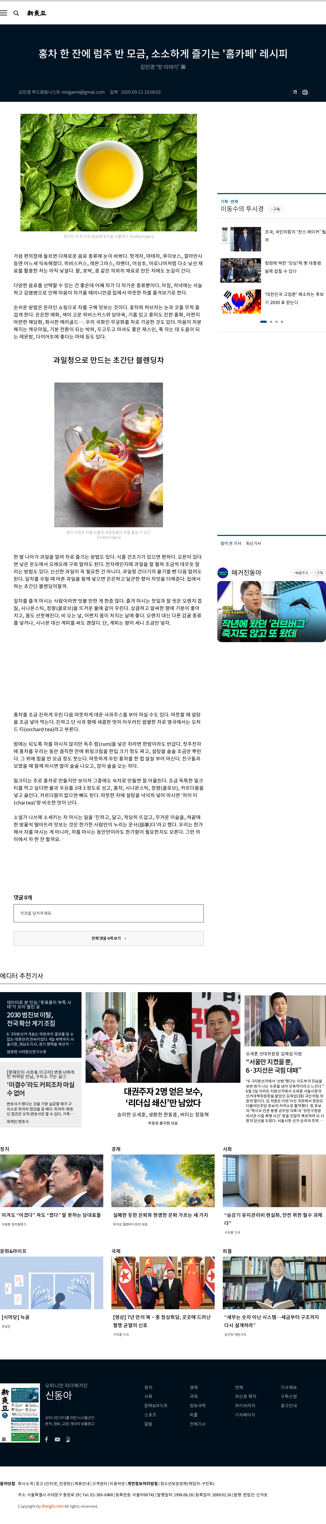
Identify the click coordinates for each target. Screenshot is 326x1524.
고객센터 (99, 1484)
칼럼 (148, 1424)
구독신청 (289, 1396)
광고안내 (289, 1405)
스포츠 (150, 1415)
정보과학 (198, 1405)
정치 (148, 1387)
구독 (276, 209)
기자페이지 (245, 1415)
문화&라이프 (156, 1405)
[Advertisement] (95, 668)
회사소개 (25, 1484)
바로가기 (302, 573)
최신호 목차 (245, 1396)
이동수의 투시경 (242, 209)
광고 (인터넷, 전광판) (54, 1484)
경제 (194, 1387)
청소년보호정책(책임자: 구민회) (187, 1484)
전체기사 (198, 1424)
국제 (194, 1396)
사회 (148, 1396)
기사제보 (289, 1387)
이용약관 (117, 1484)
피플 (194, 1415)
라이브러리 (245, 1405)
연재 (239, 1387)
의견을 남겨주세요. (36, 913)
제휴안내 (82, 1484)
